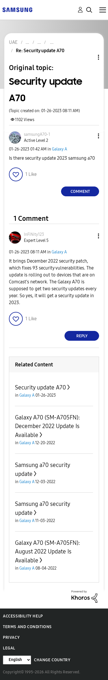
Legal (9, 648)
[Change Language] (17, 659)
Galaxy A (59, 149)
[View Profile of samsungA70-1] (37, 134)
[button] (89, 135)
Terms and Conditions (27, 626)
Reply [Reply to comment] (82, 336)
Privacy (11, 637)
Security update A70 (40, 387)
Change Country (52, 660)
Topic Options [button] (88, 57)
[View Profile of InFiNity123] (34, 234)
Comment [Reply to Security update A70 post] (80, 191)
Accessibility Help (23, 616)
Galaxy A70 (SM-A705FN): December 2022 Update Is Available (47, 426)
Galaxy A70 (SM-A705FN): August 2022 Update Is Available (47, 551)
